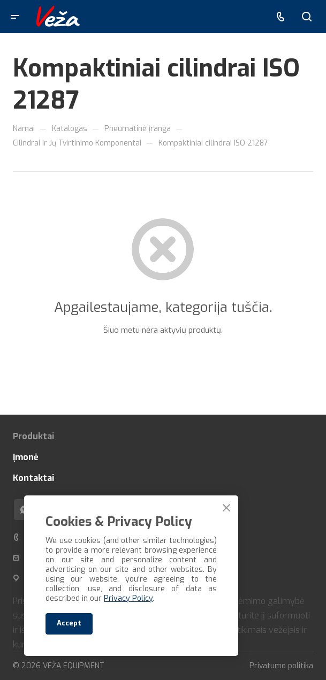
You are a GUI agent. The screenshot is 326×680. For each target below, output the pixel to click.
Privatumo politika (281, 666)
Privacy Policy (128, 598)
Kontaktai (33, 478)
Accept (69, 623)
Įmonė (26, 457)
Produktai (33, 436)
